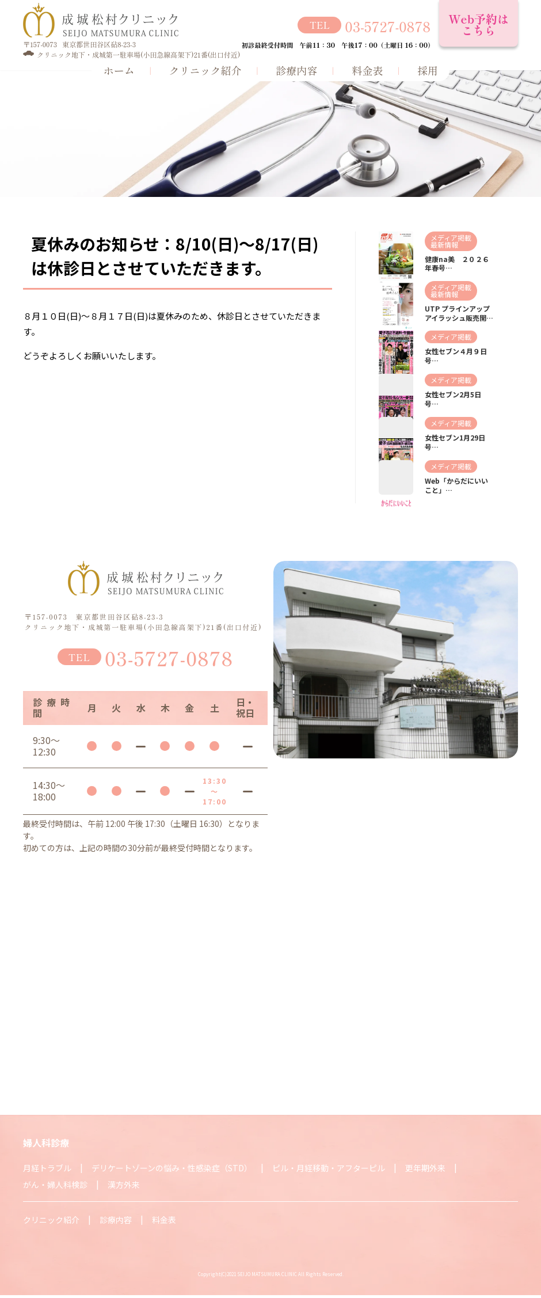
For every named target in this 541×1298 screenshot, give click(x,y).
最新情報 (444, 244)
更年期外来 (425, 1168)
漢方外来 (124, 1184)
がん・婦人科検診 (55, 1184)
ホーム (118, 69)
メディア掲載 (450, 237)
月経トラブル (47, 1168)
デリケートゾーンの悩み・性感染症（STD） (172, 1168)
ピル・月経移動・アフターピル (328, 1168)
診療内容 (296, 69)
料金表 (367, 69)
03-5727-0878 (387, 25)
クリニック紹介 (205, 69)
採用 (427, 69)
